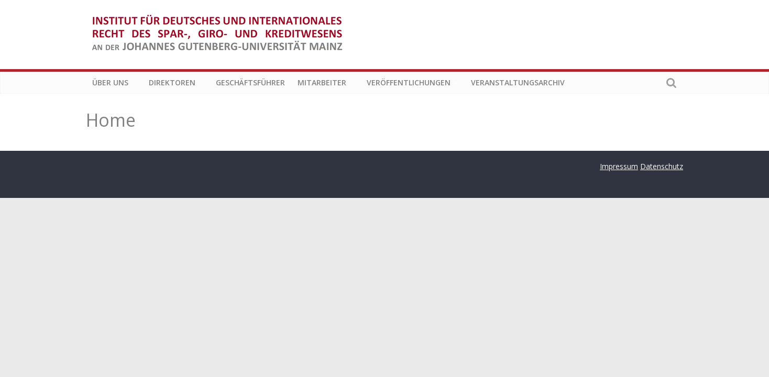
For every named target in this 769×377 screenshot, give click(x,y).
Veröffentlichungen (409, 82)
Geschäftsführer (250, 82)
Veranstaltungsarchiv (518, 82)
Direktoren (172, 82)
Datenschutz (661, 166)
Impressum (619, 166)
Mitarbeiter (322, 82)
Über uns (110, 82)
